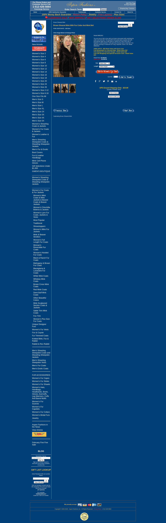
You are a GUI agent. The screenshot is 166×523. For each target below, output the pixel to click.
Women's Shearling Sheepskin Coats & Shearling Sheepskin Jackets (41, 180)
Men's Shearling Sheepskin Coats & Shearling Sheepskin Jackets (41, 143)
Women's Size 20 (39, 81)
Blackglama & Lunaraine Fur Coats (39, 270)
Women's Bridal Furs (41, 415)
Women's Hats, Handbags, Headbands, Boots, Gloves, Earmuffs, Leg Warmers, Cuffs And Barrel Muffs (40, 392)
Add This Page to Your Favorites (130, 3)
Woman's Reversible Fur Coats (39, 247)
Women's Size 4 (39, 56)
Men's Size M (37, 102)
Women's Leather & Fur (40, 135)
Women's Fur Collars (41, 412)
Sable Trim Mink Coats (40, 312)
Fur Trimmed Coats (40, 336)
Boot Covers (37, 152)
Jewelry (35, 418)
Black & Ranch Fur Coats (41, 259)
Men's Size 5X (38, 121)
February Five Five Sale (40, 443)
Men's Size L (37, 105)
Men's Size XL (38, 108)
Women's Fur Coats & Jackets (40, 130)
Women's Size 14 (39, 72)
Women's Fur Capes (40, 378)
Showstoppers (39, 226)
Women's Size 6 (39, 60)
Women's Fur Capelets (37, 408)
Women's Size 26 (39, 87)
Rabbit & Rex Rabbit (40, 344)
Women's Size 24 (39, 84)
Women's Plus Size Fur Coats (41, 320)
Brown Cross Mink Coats (41, 285)
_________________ (41, 174)
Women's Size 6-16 (40, 93)
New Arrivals (37, 44)
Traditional (37, 223)
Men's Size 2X (38, 112)
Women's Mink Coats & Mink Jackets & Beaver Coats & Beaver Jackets (40, 199)
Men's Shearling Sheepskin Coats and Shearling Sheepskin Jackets (41, 353)
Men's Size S (37, 99)
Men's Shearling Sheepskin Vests (39, 361)
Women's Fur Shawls (41, 384)
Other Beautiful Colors (39, 299)
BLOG (41, 451)
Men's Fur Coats (39, 365)
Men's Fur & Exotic (40, 149)
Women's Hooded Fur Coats (40, 254)
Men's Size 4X (38, 118)
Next (128, 110)
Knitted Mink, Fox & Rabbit (40, 340)
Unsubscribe (41, 465)
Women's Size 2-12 (40, 90)
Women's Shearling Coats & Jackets (40, 125)
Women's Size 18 (39, 78)
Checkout (131, 8)
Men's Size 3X (38, 115)
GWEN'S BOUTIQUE (41, 171)
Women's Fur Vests (40, 329)
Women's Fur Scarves (37, 402)
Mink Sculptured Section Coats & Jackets (40, 305)
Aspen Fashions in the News (40, 426)
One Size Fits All (39, 96)
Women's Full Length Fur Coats (40, 241)
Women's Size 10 (39, 66)
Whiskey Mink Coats (39, 280)
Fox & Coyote (38, 333)
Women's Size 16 (39, 75)
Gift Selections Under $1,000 (41, 167)
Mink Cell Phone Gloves (39, 162)
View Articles (37, 430)
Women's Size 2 (39, 53)
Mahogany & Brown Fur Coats (41, 264)
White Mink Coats (40, 276)
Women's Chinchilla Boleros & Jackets (41, 208)
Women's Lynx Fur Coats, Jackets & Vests (41, 215)
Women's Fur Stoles (40, 381)
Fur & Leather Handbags (38, 156)
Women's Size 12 (39, 69)
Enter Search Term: (73, 9)
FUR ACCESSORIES (41, 375)
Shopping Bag (124, 8)
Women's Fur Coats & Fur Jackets (40, 191)
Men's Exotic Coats (40, 369)
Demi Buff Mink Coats (39, 294)
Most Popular (39, 220)
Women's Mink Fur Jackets (41, 230)
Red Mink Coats (40, 290)
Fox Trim (37, 316)
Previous (60, 110)
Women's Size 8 (39, 63)
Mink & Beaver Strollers (39, 236)
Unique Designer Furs (39, 325)
